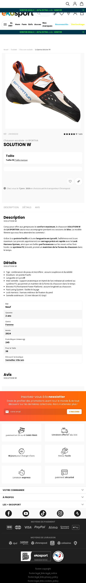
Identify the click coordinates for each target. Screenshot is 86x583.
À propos (8, 497)
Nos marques (47, 24)
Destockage (77, 24)
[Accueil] (17, 13)
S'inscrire (74, 411)
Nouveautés (61, 24)
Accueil (6, 50)
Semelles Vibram (14, 359)
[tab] (43, 490)
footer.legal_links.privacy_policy (43, 576)
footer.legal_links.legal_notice (43, 573)
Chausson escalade (26, 50)
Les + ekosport (12, 504)
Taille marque (21, 160)
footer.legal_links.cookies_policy (43, 580)
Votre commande (13, 489)
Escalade (14, 50)
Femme (9, 324)
